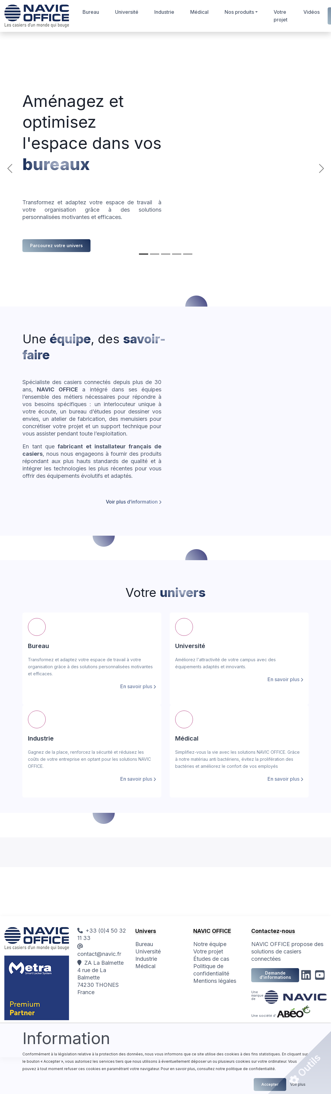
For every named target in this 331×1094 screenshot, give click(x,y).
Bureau (91, 12)
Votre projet (280, 16)
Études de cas (211, 959)
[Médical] (176, 254)
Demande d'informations (275, 975)
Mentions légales (214, 981)
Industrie (164, 12)
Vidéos (311, 12)
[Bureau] (143, 254)
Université (126, 12)
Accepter (270, 1084)
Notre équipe (209, 944)
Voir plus (298, 1084)
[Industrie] (165, 254)
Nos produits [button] (239, 12)
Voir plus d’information (132, 502)
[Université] (154, 254)
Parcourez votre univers (56, 245)
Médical (199, 12)
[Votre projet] (187, 254)
